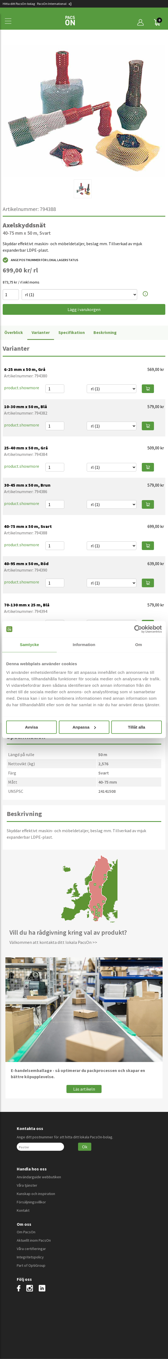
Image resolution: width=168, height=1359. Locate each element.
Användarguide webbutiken (39, 1176)
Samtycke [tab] (29, 644)
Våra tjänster (27, 1185)
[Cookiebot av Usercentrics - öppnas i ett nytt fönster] (138, 629)
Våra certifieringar (31, 1248)
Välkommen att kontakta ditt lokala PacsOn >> (53, 942)
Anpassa (84, 727)
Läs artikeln (84, 1089)
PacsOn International (54, 4)
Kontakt (23, 1210)
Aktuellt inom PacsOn (34, 1240)
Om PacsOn (26, 1232)
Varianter (41, 332)
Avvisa (31, 727)
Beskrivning (105, 332)
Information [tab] (84, 644)
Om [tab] (138, 644)
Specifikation (71, 332)
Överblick (13, 332)
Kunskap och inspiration (36, 1193)
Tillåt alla (136, 727)
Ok (84, 1146)
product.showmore (21, 387)
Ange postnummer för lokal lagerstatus (40, 260)
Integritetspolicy (30, 1257)
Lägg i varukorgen (84, 309)
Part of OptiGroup (31, 1265)
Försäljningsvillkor (31, 1202)
